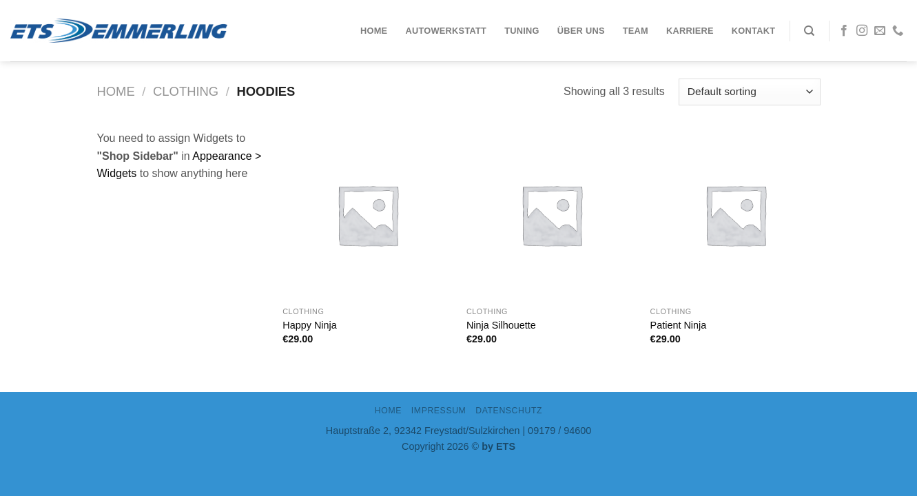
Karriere (690, 30)
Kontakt (753, 30)
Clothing (185, 91)
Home (373, 30)
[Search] (809, 31)
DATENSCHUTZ (508, 410)
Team (635, 30)
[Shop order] (749, 92)
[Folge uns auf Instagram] (861, 31)
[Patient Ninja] (735, 215)
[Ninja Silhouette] (551, 215)
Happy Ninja (309, 325)
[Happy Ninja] (367, 215)
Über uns (581, 30)
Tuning (521, 30)
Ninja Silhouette (501, 325)
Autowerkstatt (445, 30)
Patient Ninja (678, 325)
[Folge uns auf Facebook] (843, 31)
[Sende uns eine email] (879, 31)
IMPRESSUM (438, 410)
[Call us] (897, 31)
